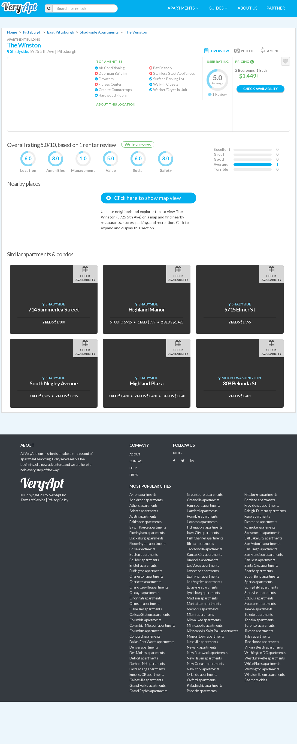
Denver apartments (143, 647)
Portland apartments (259, 500)
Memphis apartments (202, 609)
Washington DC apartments (264, 652)
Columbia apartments (145, 620)
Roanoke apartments (259, 527)
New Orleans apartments (205, 663)
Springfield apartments (261, 587)
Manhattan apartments (204, 603)
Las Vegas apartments (203, 565)
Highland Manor (147, 309)
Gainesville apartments (146, 680)
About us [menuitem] (247, 8)
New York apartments (203, 669)
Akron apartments (142, 494)
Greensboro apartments (205, 494)
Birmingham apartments (147, 532)
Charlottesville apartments (148, 587)
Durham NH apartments (147, 663)
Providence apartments (261, 505)
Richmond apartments (260, 522)
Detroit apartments (143, 658)
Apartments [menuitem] (183, 8)
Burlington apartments (145, 571)
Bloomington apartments (147, 543)
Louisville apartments (202, 587)
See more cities (255, 680)
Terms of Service (32, 500)
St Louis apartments (259, 598)
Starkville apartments (260, 592)
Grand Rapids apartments (148, 691)
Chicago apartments (144, 592)
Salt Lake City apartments (263, 538)
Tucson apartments (258, 631)
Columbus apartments (145, 631)
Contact (136, 461)
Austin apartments (142, 516)
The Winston (136, 32)
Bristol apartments (142, 565)
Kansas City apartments (204, 554)
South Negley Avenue (54, 383)
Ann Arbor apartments (145, 500)
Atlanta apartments (143, 511)
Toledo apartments (258, 614)
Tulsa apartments (257, 636)
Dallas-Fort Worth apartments (151, 642)
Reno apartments (257, 516)
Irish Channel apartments (205, 538)
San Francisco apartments (263, 554)
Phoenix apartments (201, 691)
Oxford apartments (201, 680)
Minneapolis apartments (204, 625)
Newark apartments (201, 647)
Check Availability (260, 89)
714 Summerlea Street (53, 309)
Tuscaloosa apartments (261, 642)
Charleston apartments (146, 576)
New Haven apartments (204, 658)
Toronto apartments (259, 625)
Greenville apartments (203, 500)
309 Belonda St (240, 383)
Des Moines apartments (147, 652)
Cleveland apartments (145, 609)
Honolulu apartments (202, 516)
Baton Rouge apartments (147, 527)
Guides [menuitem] (218, 8)
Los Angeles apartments (204, 582)
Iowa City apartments (203, 532)
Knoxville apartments (202, 560)
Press (133, 475)
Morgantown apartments (205, 636)
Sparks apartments (258, 582)
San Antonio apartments (262, 543)
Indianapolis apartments (204, 527)
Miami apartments (200, 614)
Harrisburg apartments (203, 505)
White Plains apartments (262, 663)
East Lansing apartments (147, 669)
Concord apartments (144, 636)
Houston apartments (202, 522)
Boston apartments (143, 554)
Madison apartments (202, 598)
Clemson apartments (144, 603)
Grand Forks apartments (147, 685)
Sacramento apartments (262, 532)
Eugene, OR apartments (146, 674)
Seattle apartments (258, 571)
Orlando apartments (202, 674)
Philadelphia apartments (204, 685)
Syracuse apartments (260, 603)
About (134, 454)
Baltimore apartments (145, 522)
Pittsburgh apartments (260, 494)
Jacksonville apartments (204, 549)
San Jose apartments (259, 560)
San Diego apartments (260, 549)
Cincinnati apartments (145, 598)
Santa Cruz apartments (261, 565)
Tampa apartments (258, 609)
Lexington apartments (203, 576)
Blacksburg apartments (146, 538)
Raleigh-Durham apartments (265, 511)
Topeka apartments (259, 620)
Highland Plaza (146, 383)
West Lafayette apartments (264, 658)
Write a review (138, 144)
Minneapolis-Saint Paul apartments (212, 631)
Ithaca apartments (200, 543)
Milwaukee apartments (203, 620)
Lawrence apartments (203, 571)
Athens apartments (143, 505)
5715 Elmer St (239, 309)
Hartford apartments (202, 511)
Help (133, 468)
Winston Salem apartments (264, 674)
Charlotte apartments (145, 582)
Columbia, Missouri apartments (152, 625)
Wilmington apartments (261, 669)
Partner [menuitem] (275, 8)
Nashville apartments (202, 642)
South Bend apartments (261, 576)
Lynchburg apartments (203, 592)
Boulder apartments (144, 560)
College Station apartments (149, 614)
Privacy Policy (58, 500)
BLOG (177, 453)
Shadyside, (19, 51)
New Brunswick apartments (207, 652)
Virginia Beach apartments (263, 647)
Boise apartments (142, 549)
